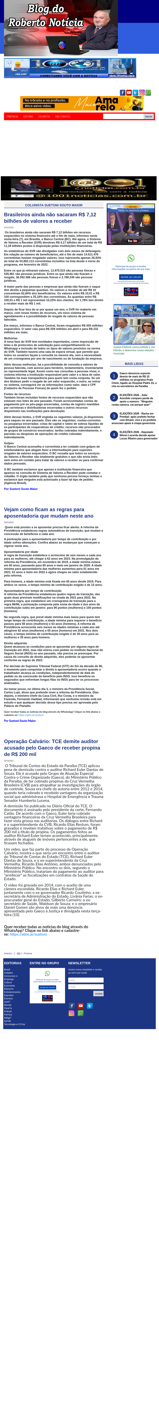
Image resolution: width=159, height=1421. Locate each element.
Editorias (28, 116)
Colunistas (44, 116)
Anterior (8, 953)
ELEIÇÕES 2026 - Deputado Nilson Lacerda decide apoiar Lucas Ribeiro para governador (139, 435)
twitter (135, 92)
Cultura (8, 982)
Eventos (8, 998)
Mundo (7, 1005)
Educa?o (8, 988)
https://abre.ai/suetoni (30, 714)
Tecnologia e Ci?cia (14, 1024)
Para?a (8, 1008)
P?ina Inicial (12, 116)
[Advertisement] (79, 152)
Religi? (7, 1017)
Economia (9, 985)
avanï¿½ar (110, 329)
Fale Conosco (62, 116)
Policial (8, 1011)
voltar (153, 329)
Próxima (28, 953)
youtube (129, 92)
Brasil (7, 969)
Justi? (7, 1001)
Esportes (8, 995)
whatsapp (148, 92)
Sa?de (7, 1021)
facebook (122, 92)
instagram (142, 92)
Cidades (8, 972)
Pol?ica (8, 1014)
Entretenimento (12, 992)
